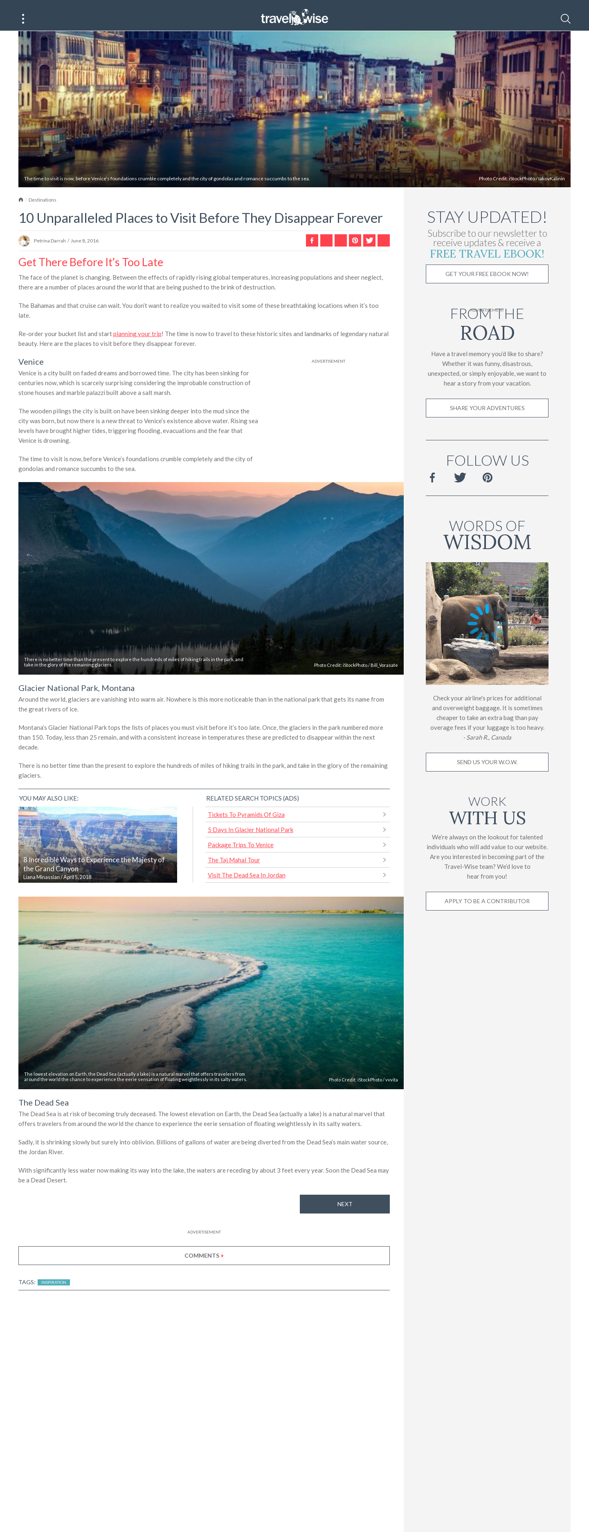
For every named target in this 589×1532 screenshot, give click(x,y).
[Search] (566, 19)
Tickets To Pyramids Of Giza (246, 823)
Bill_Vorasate (384, 673)
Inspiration (53, 1290)
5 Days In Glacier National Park (250, 838)
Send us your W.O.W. (487, 770)
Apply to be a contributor (487, 909)
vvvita (391, 1088)
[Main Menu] (23, 19)
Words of (487, 542)
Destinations (42, 208)
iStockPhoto (522, 187)
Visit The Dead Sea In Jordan (247, 883)
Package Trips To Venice (241, 853)
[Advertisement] (328, 425)
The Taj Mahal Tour (234, 868)
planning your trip (137, 342)
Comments (204, 1264)
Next (345, 1212)
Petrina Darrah (50, 250)
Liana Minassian (41, 886)
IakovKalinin (551, 187)
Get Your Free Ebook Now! (487, 282)
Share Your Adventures (487, 416)
